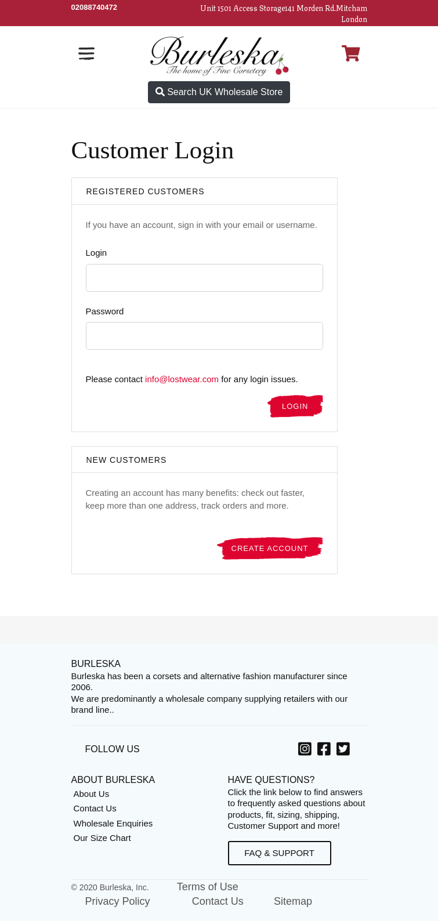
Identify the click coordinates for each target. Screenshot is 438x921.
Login (96, 253)
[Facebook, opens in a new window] (325, 751)
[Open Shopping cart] (351, 53)
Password (105, 311)
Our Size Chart (102, 838)
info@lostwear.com (182, 379)
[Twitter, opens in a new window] (344, 751)
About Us (92, 794)
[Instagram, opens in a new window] (306, 751)
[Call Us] (94, 7)
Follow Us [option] (112, 749)
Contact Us (95, 808)
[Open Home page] (219, 55)
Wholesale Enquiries (113, 823)
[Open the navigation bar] (86, 53)
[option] (306, 750)
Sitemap (293, 901)
